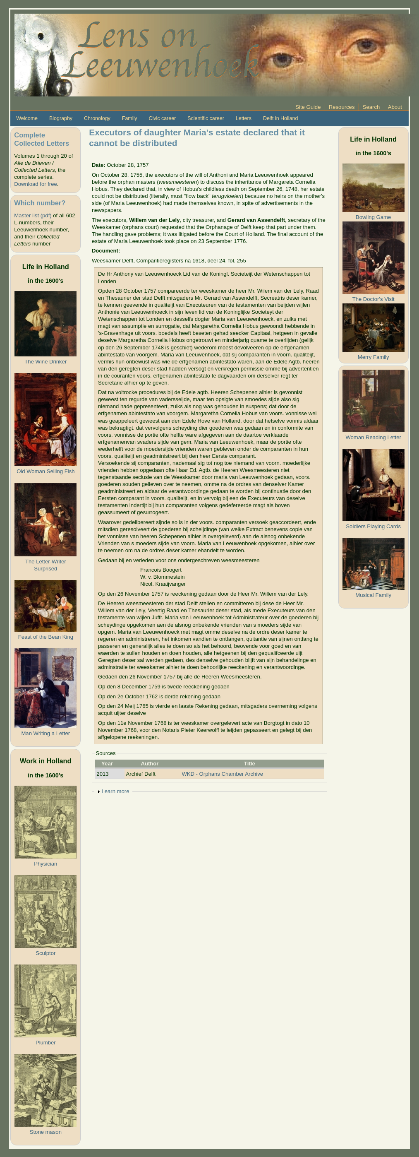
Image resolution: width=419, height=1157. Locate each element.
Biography (60, 118)
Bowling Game (373, 217)
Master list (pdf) (32, 215)
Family (129, 118)
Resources (342, 107)
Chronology (97, 118)
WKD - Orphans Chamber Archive (222, 774)
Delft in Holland (280, 118)
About (395, 107)
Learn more (115, 791)
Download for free (35, 184)
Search (371, 107)
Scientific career (205, 118)
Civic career (162, 118)
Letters (243, 118)
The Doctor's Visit (373, 299)
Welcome (27, 118)
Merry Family (373, 357)
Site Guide (308, 107)
